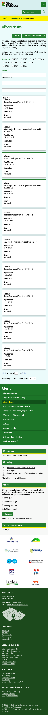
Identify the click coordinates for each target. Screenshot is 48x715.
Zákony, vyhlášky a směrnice (14, 415)
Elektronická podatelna (12, 437)
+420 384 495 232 (16, 602)
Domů (4, 18)
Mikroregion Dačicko (10, 649)
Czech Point (8, 433)
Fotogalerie (6, 637)
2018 (42, 59)
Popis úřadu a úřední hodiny (14, 398)
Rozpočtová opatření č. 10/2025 (18, 102)
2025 (25, 66)
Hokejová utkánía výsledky (8, 679)
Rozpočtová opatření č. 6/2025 (18, 296)
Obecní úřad (15, 18)
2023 (7, 66)
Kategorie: (6, 59)
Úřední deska (8, 402)
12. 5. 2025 (8, 356)
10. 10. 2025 (9, 164)
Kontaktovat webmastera (27, 705)
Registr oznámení (10, 441)
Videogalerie (7, 639)
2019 (7, 62)
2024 (16, 66)
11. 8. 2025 (8, 275)
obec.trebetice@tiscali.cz (17, 605)
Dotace (6, 424)
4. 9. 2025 (8, 248)
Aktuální (7, 117)
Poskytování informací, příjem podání (18, 411)
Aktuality (5, 631)
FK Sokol (5, 659)
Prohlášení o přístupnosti (12, 707)
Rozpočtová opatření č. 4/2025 (18, 350)
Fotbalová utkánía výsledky (8, 674)
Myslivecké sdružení (10, 657)
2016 (25, 59)
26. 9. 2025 (8, 194)
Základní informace (11, 393)
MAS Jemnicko (7, 653)
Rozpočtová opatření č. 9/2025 (18, 158)
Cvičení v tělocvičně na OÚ (12, 682)
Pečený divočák (10, 505)
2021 (25, 62)
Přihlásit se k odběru (34, 36)
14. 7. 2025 (8, 302)
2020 (15, 62)
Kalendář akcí (7, 635)
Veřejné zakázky (9, 428)
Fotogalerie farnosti (10, 696)
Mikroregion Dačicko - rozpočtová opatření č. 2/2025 (23, 186)
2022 (33, 62)
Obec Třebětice (12, 5)
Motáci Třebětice (8, 662)
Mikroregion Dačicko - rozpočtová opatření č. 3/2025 (23, 130)
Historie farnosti (8, 694)
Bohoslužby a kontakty (11, 692)
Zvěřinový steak (10, 509)
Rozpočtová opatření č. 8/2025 (18, 215)
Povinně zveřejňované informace (16, 407)
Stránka (10, 373)
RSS (17, 36)
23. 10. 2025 (9, 137)
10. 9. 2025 (8, 221)
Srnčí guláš (8, 498)
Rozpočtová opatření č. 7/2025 (18, 269)
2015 (16, 59)
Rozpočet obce (9, 420)
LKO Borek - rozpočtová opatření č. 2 (20, 242)
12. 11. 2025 (8, 108)
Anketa (6, 485)
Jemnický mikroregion (11, 651)
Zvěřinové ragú (10, 502)
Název (4, 71)
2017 (34, 59)
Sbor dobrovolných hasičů (12, 655)
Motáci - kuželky (8, 664)
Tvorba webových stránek (23, 709)
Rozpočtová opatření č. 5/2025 (18, 323)
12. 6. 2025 (8, 329)
